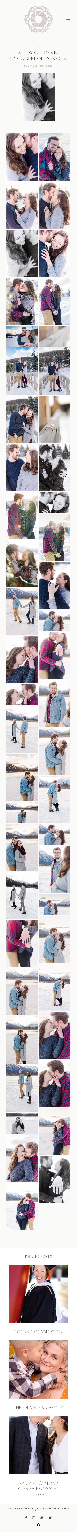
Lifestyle (39, 46)
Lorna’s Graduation (38, 1300)
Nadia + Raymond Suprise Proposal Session (38, 1457)
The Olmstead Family (38, 1375)
